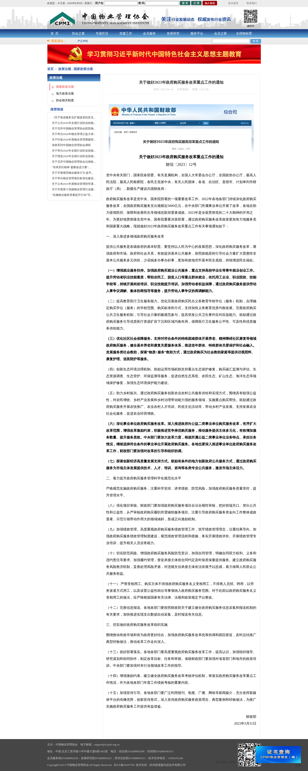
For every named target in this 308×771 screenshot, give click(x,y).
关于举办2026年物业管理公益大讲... (74, 134)
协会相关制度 (65, 100)
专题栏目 (102, 33)
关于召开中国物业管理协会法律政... (74, 161)
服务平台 (196, 33)
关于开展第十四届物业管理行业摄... (74, 189)
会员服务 (149, 33)
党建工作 (125, 33)
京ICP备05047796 (124, 765)
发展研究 (173, 33)
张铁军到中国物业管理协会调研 (71, 145)
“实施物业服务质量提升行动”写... (72, 194)
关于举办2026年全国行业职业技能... (74, 150)
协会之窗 (78, 33)
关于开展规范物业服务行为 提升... (72, 172)
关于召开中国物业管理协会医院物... (74, 128)
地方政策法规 (65, 93)
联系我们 (252, 3)
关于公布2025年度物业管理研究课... (74, 183)
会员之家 (220, 33)
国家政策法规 (65, 86)
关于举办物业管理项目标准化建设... (74, 178)
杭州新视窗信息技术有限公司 (168, 765)
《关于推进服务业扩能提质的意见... (74, 117)
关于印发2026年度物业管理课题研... (74, 139)
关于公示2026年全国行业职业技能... (74, 123)
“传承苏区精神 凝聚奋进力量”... (71, 167)
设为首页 (233, 3)
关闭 (298, 765)
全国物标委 (244, 33)
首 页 (55, 33)
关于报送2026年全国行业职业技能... (74, 156)
